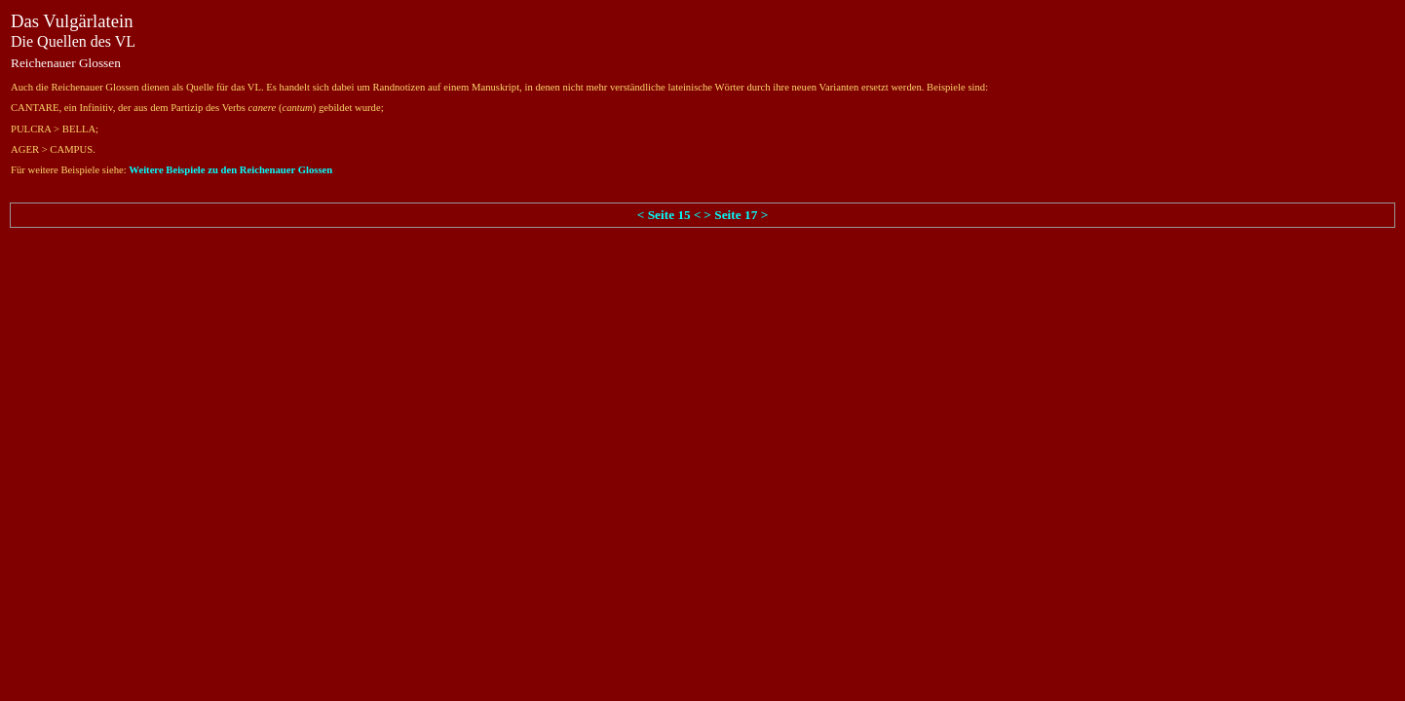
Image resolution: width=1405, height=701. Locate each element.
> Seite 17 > (735, 214)
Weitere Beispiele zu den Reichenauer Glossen (230, 170)
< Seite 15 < (669, 214)
